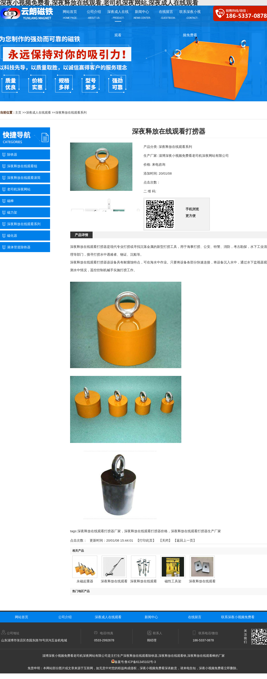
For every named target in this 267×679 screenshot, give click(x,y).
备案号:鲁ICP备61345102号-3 (133, 662)
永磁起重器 (85, 581)
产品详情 (81, 235)
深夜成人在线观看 (38, 112)
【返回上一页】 (184, 540)
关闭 (165, 540)
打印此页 (146, 540)
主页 (18, 112)
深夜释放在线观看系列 (71, 112)
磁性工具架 (173, 581)
